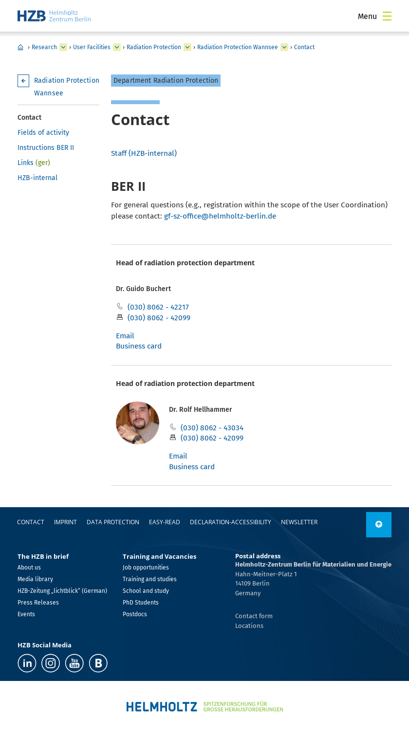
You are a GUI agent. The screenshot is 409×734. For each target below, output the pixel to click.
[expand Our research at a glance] (117, 47)
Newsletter (299, 522)
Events (26, 614)
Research (44, 47)
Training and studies (150, 579)
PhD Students (141, 602)
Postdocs (135, 614)
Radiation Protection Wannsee (237, 47)
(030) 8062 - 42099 (159, 317)
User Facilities (92, 47)
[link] (378, 524)
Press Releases (38, 602)
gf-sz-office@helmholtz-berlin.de (220, 215)
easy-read (164, 522)
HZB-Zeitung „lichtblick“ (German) (62, 590)
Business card (139, 345)
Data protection (113, 522)
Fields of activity (43, 132)
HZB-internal (37, 178)
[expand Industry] (63, 47)
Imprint (65, 522)
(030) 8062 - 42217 (158, 307)
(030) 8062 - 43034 (212, 427)
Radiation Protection (154, 47)
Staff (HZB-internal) (144, 153)
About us (29, 567)
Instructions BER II (46, 148)
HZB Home (20, 47)
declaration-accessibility (230, 522)
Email (125, 335)
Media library (35, 579)
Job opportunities (146, 567)
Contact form (254, 616)
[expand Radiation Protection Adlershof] (284, 47)
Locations (249, 625)
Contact (304, 47)
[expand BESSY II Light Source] (187, 47)
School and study (146, 590)
